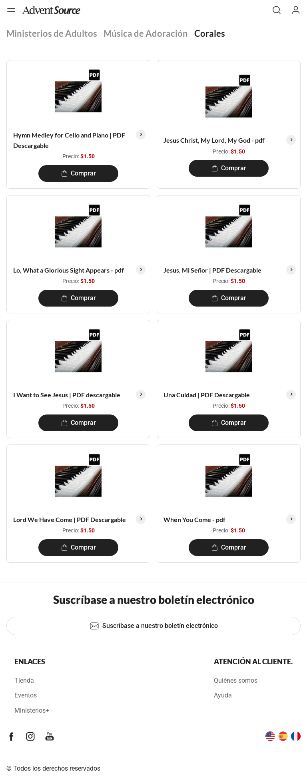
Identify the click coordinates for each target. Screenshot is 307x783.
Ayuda (223, 695)
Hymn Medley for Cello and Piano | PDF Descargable (69, 140)
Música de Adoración (146, 33)
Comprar (78, 173)
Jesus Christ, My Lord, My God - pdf (214, 140)
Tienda (24, 680)
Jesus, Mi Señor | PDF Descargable (212, 270)
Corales (209, 33)
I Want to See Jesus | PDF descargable (66, 394)
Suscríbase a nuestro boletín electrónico (154, 626)
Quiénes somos (235, 680)
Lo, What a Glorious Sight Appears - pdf (68, 270)
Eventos (25, 695)
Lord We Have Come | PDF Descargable (69, 519)
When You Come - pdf (194, 519)
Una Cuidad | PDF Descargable (206, 394)
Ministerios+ (31, 710)
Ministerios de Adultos (51, 33)
